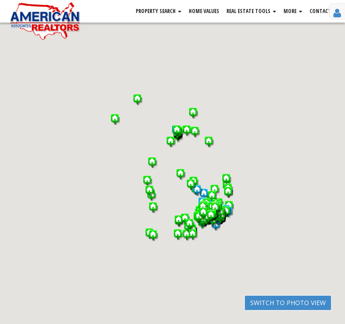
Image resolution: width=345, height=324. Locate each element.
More (292, 11)
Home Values (204, 11)
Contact (320, 11)
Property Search (158, 11)
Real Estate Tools (251, 11)
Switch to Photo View (288, 302)
